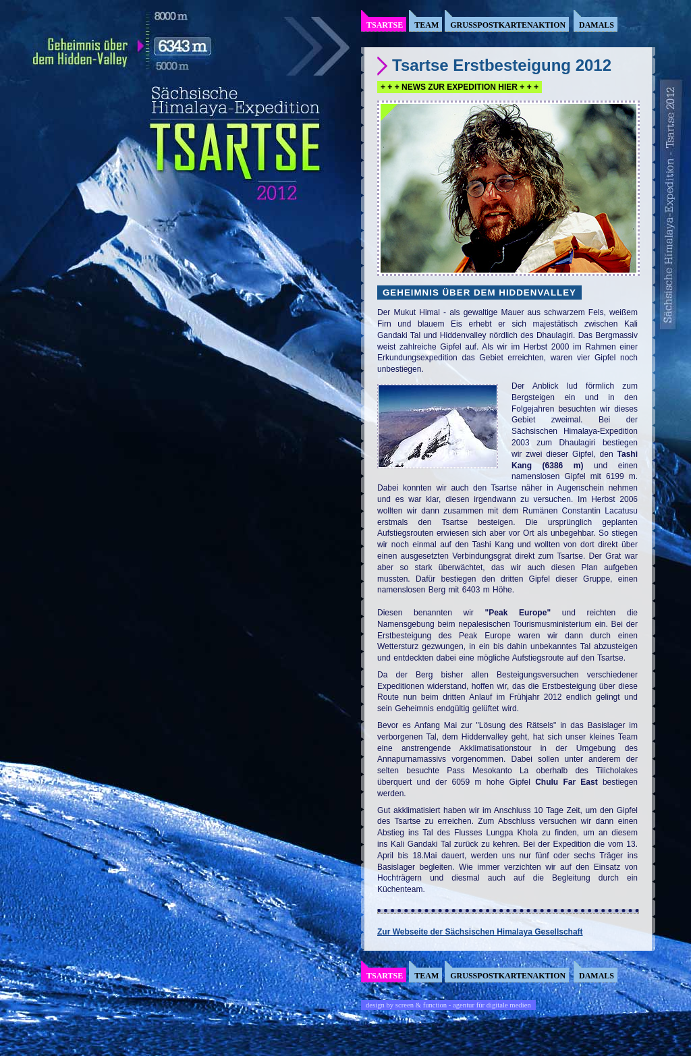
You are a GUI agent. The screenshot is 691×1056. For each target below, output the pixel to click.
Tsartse (384, 25)
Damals (596, 25)
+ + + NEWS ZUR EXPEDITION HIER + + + (459, 87)
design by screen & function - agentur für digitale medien (448, 1005)
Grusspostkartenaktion (507, 25)
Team (426, 25)
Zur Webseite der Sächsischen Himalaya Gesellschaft (480, 932)
